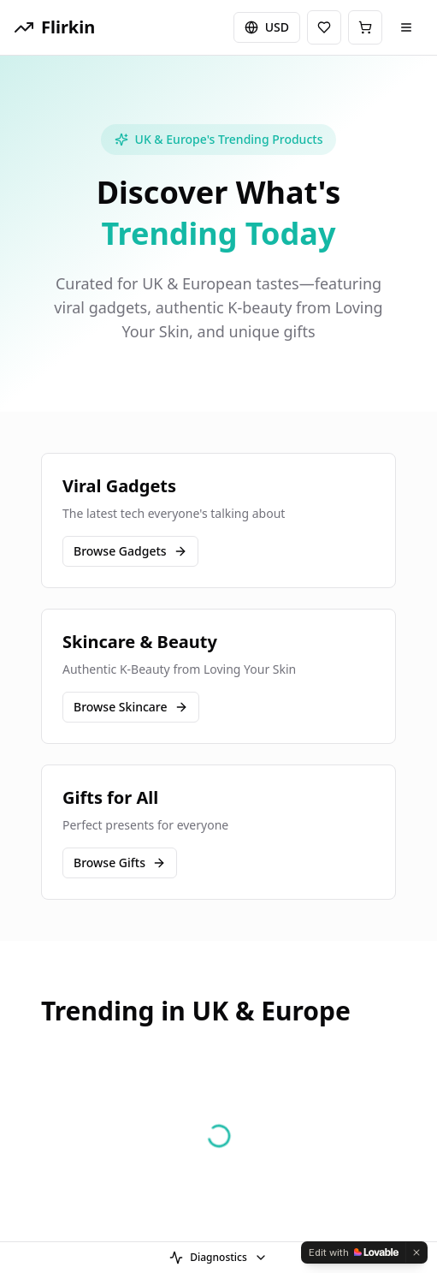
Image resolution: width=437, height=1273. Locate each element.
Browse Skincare (131, 707)
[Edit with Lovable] (353, 1252)
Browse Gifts (120, 862)
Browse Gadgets (130, 551)
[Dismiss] (416, 1252)
